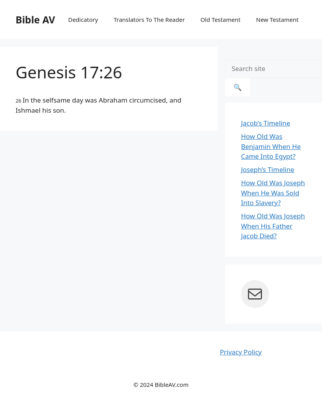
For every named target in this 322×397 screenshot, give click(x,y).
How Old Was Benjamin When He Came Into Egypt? (271, 146)
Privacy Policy (241, 351)
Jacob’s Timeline (265, 123)
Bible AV (35, 19)
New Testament (277, 19)
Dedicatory (83, 19)
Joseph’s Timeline (267, 169)
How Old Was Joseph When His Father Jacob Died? (273, 225)
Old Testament (220, 19)
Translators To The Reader (149, 19)
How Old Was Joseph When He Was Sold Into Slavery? (273, 192)
